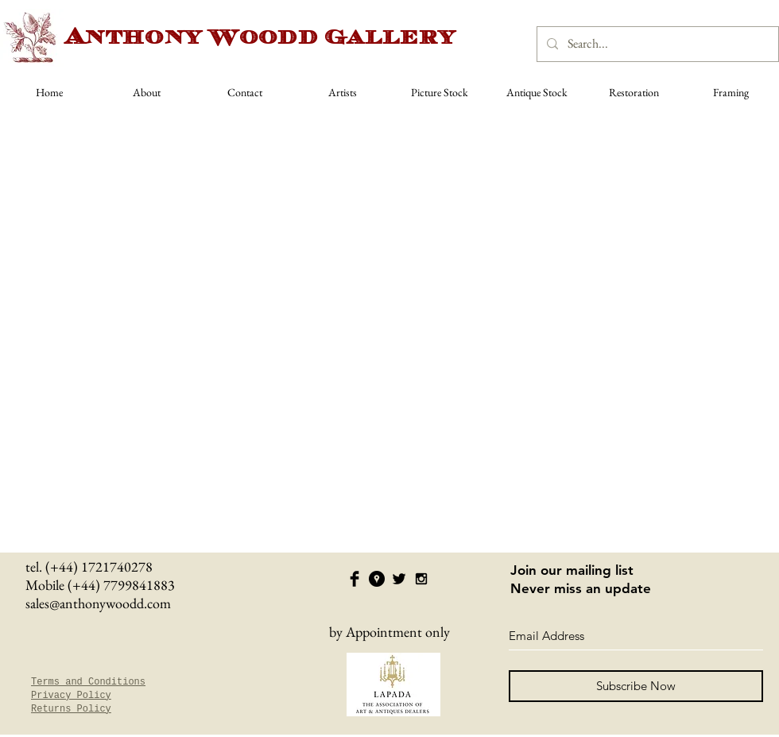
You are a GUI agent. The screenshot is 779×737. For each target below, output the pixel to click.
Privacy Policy (71, 695)
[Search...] (656, 44)
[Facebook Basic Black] (354, 579)
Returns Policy (71, 709)
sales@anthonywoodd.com (98, 603)
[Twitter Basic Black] (399, 579)
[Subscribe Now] (636, 686)
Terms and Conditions (88, 682)
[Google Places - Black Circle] (377, 579)
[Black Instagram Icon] (421, 579)
